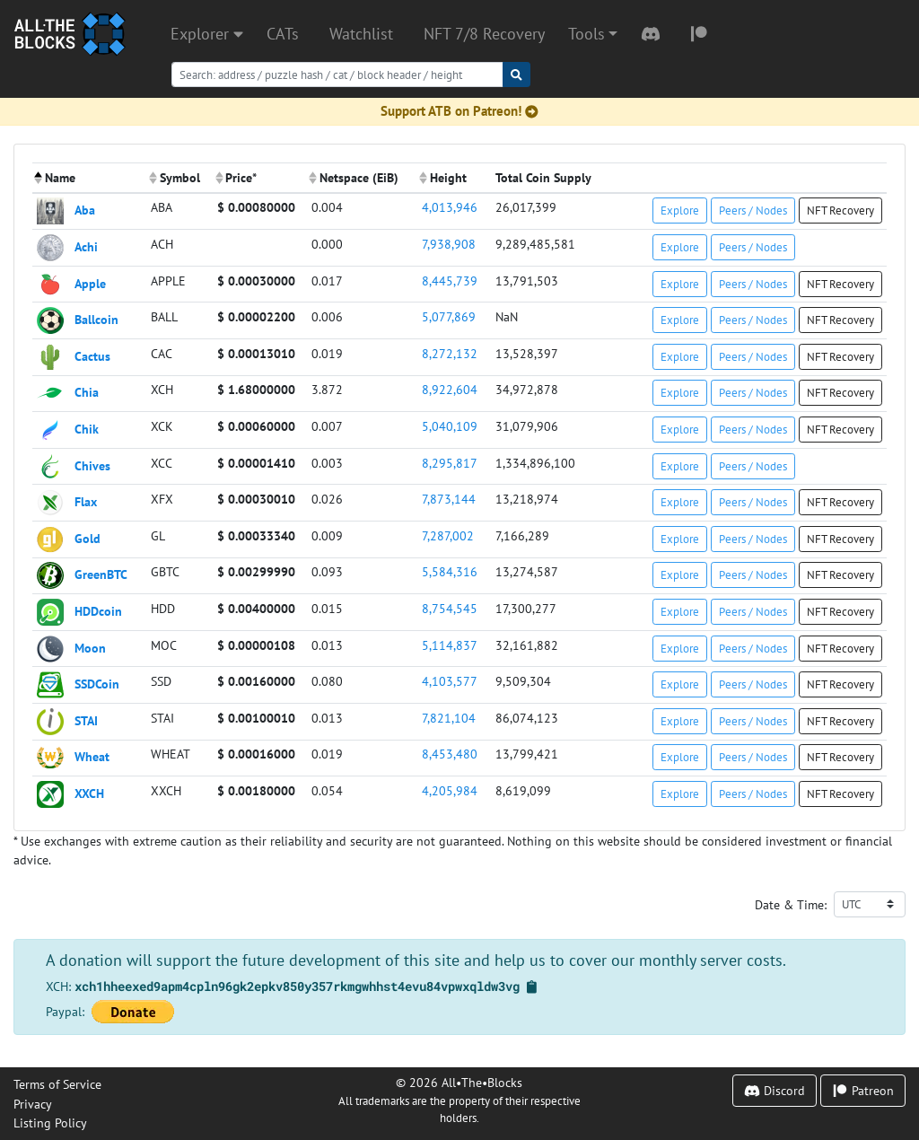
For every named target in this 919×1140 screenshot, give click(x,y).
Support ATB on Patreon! (459, 110)
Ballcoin (96, 319)
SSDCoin (96, 683)
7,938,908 (449, 243)
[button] (593, 34)
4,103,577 (449, 680)
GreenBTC (100, 574)
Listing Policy (50, 1122)
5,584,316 (449, 571)
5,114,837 (449, 644)
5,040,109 (449, 425)
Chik (86, 428)
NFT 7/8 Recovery (484, 33)
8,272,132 (449, 353)
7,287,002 (448, 535)
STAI (86, 719)
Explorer (207, 33)
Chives (92, 464)
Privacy (32, 1103)
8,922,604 (449, 389)
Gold (87, 537)
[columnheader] (89, 178)
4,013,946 (449, 206)
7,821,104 (449, 717)
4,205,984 (449, 790)
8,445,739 (449, 280)
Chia (86, 391)
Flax (85, 501)
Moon (90, 646)
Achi (86, 246)
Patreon (863, 1090)
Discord (774, 1090)
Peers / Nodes (753, 210)
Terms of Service (57, 1083)
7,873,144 (449, 498)
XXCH (89, 793)
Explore (680, 210)
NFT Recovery (840, 210)
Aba (84, 209)
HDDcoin (98, 610)
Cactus (92, 355)
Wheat (91, 756)
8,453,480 (449, 753)
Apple (90, 282)
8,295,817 (449, 462)
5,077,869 (449, 316)
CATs (283, 33)
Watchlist (361, 33)
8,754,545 (449, 608)
